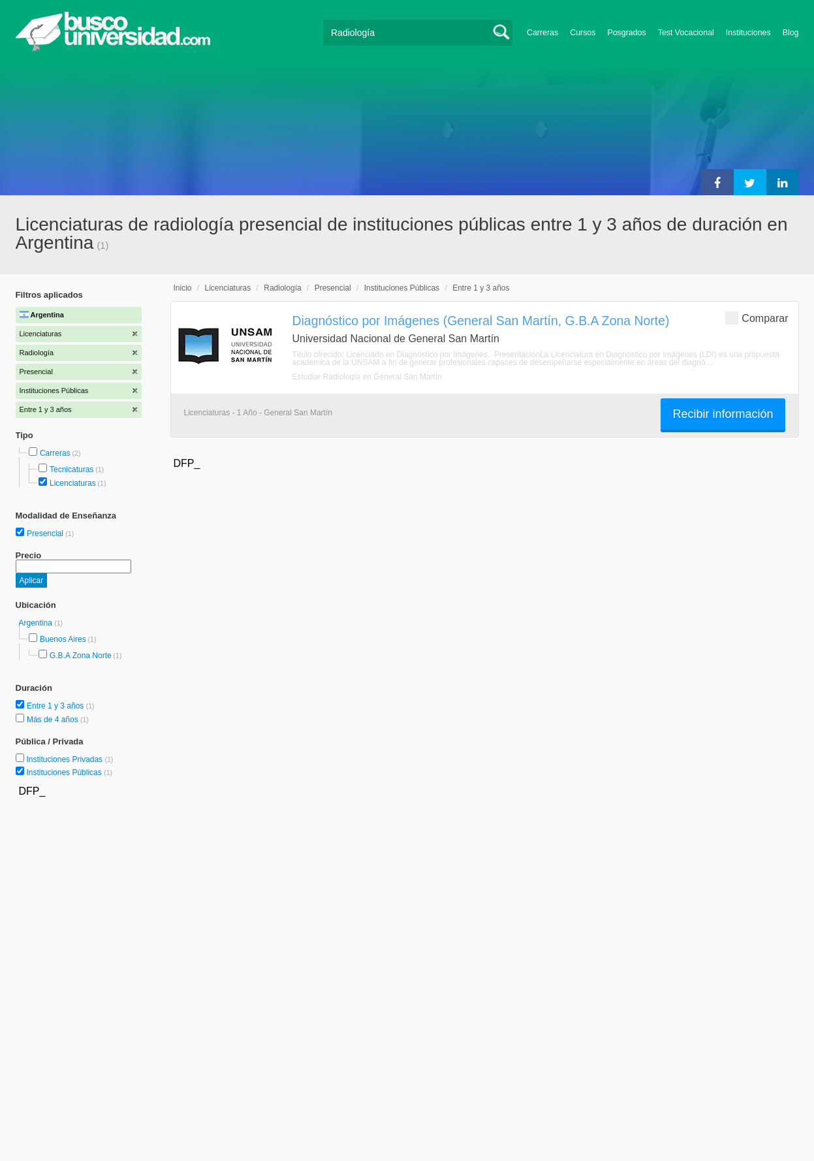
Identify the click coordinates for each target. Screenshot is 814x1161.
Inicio (183, 288)
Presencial (46, 533)
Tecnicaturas (71, 469)
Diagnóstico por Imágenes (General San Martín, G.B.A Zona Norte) (481, 320)
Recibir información (722, 414)
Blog (791, 33)
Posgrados (626, 33)
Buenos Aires (63, 639)
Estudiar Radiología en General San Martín (367, 376)
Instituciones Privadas (69, 759)
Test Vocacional (686, 33)
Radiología (282, 288)
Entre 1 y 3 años (56, 705)
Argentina (37, 623)
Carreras (542, 33)
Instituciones (748, 33)
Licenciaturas (73, 483)
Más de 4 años (53, 719)
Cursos (582, 33)
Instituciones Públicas (69, 772)
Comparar (756, 317)
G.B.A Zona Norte (81, 655)
